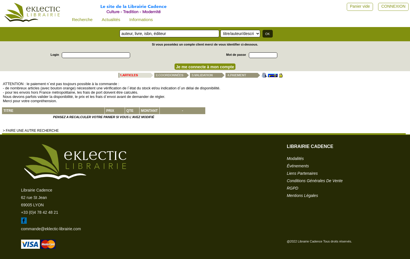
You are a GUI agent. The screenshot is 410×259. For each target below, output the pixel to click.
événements (298, 166)
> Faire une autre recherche (31, 131)
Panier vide (360, 6)
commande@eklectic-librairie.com (51, 229)
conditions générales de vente (315, 180)
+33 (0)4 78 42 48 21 (39, 212)
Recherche (82, 19)
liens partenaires (302, 173)
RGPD (292, 188)
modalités (295, 158)
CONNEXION (393, 6)
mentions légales (302, 195)
